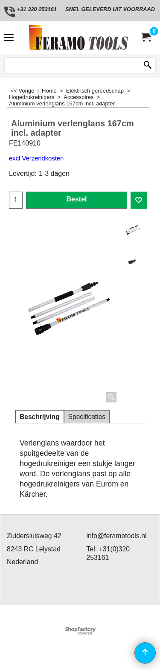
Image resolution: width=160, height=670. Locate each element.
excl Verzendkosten (36, 158)
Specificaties (87, 416)
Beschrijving (40, 416)
